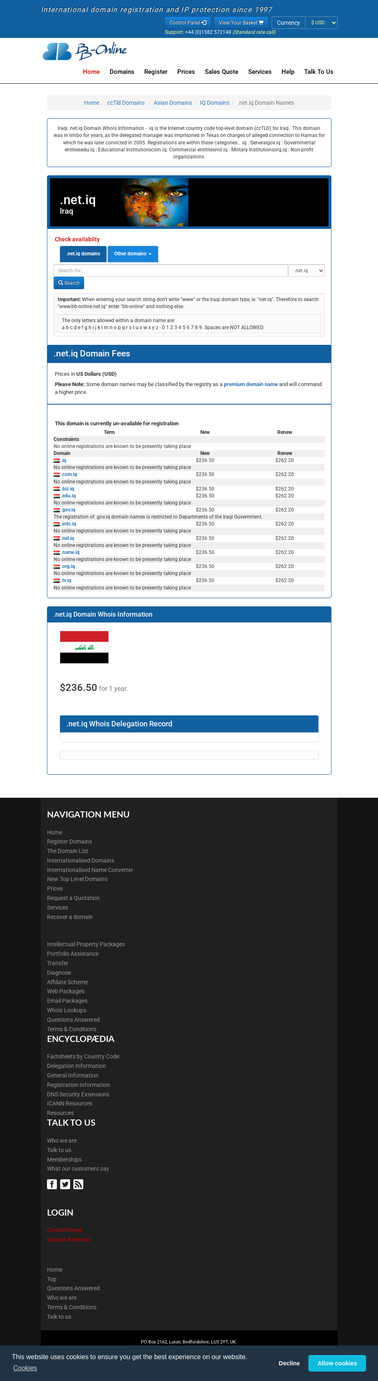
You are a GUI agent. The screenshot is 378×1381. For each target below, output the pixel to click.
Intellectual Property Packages (86, 946)
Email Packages (67, 1002)
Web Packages (66, 993)
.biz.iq (67, 490)
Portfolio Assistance (73, 955)
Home (102, 71)
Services (263, 71)
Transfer (57, 965)
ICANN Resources (69, 1105)
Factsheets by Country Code (83, 1058)
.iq (63, 462)
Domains (132, 71)
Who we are (62, 1142)
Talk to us (59, 1151)
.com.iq (68, 476)
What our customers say (78, 1170)
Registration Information (78, 1086)
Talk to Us (318, 71)
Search (69, 284)
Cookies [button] (25, 1368)
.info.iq (68, 525)
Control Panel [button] (187, 23)
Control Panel (64, 1231)
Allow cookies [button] (337, 1363)
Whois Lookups (66, 1012)
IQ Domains (215, 104)
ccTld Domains (126, 104)
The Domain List (67, 852)
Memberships (64, 1160)
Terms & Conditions (71, 1030)
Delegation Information (76, 1067)
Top (51, 1280)
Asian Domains (173, 104)
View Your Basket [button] (241, 23)
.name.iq (70, 553)
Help (289, 71)
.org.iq (67, 568)
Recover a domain (70, 918)
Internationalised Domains (80, 862)
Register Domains (69, 843)
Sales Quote (226, 71)
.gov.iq (67, 511)
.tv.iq (65, 582)
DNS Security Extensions (78, 1095)
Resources (60, 1114)
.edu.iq (68, 497)
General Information (73, 1077)
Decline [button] (289, 1363)
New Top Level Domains (77, 880)
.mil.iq (67, 539)
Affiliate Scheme (67, 983)
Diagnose (59, 974)
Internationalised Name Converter (90, 871)
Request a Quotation (73, 899)
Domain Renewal (68, 1241)
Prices (193, 71)
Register (164, 71)
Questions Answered (73, 1021)
